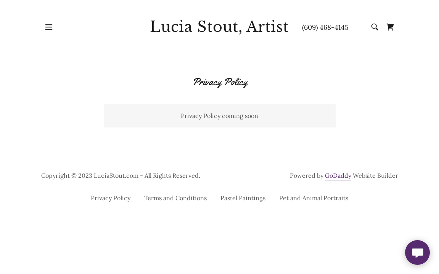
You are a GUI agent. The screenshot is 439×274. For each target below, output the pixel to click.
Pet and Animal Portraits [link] (313, 198)
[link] (219, 29)
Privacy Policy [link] (110, 198)
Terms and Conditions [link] (175, 198)
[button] (48, 27)
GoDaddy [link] (338, 175)
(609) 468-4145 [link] (325, 27)
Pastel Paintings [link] (242, 198)
